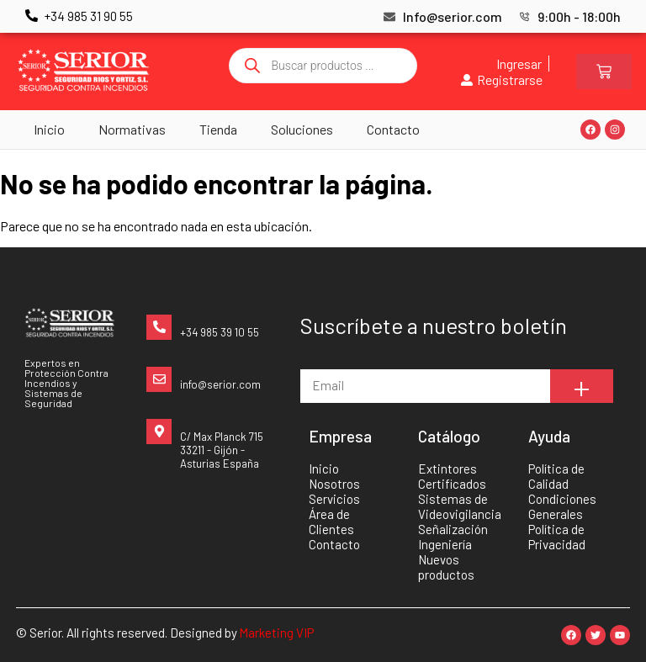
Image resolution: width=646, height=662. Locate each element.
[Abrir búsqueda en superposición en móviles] (323, 65)
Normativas (132, 129)
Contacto (393, 129)
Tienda (218, 129)
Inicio (49, 129)
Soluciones (302, 129)
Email (316, 361)
